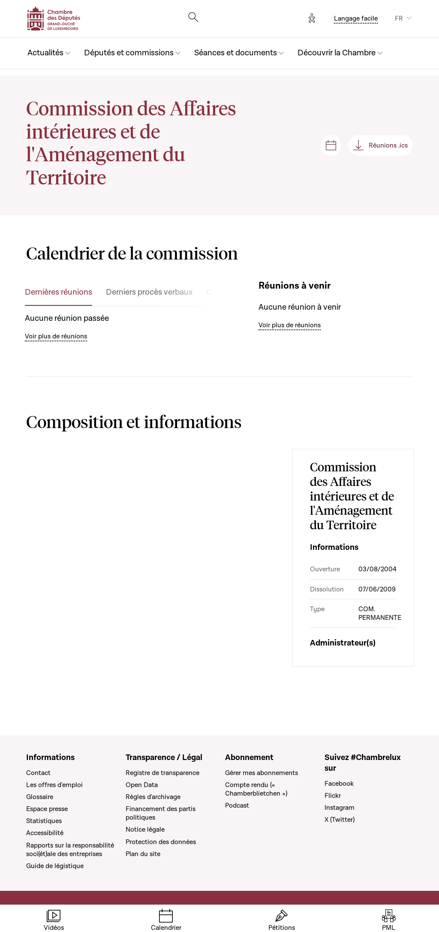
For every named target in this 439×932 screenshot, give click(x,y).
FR (399, 18)
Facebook (339, 783)
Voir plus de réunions (56, 336)
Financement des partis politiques (160, 813)
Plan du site (143, 854)
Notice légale (145, 829)
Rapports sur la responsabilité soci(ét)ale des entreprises (70, 849)
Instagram (340, 807)
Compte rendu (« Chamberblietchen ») (256, 789)
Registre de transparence (162, 773)
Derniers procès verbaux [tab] (149, 292)
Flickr (333, 795)
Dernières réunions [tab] (58, 292)
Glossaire (39, 797)
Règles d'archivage (153, 797)
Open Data (142, 785)
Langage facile (356, 18)
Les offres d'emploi (54, 785)
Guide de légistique (55, 866)
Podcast (237, 805)
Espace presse (47, 809)
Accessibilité (44, 833)
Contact (38, 773)
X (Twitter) (340, 819)
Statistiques (44, 821)
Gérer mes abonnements (261, 773)
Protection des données (161, 842)
